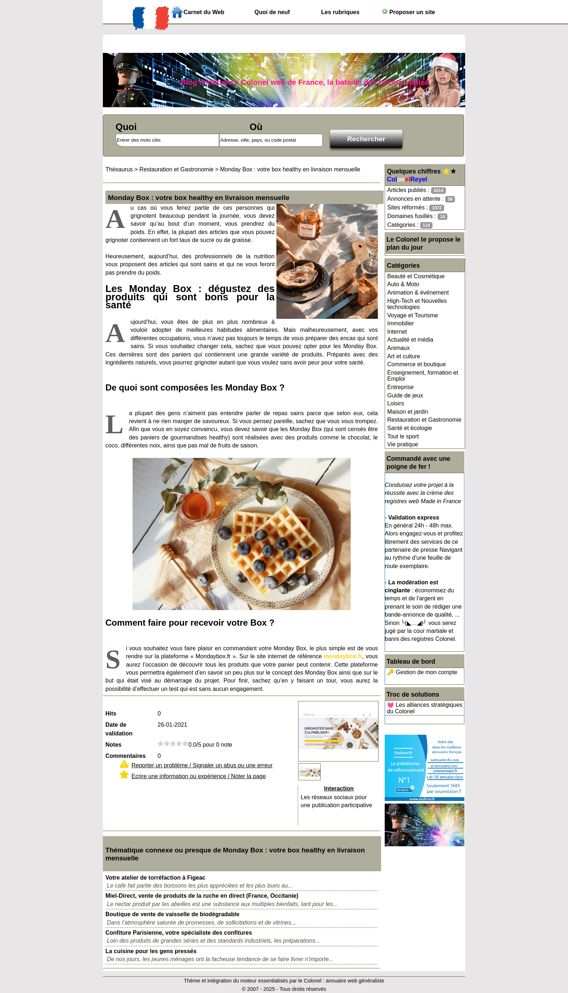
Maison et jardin (407, 412)
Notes (113, 745)
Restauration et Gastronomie (424, 420)
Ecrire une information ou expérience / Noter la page (198, 776)
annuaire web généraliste (355, 981)
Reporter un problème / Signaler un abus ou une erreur (202, 765)
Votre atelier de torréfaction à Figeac (155, 878)
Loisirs (395, 403)
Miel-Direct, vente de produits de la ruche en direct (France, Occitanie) (201, 896)
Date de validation (119, 729)
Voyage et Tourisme (412, 315)
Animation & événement (418, 292)
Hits (110, 713)
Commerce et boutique (416, 364)
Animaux (398, 348)
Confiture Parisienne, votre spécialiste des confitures (178, 933)
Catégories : (410, 225)
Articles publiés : (416, 190)
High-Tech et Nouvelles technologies (417, 304)
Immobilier (400, 323)
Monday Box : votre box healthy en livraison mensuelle (290, 169)
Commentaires (125, 756)
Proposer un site (408, 11)
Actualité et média (410, 340)
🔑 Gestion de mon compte (422, 672)
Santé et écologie (409, 428)
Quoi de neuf (272, 12)
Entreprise (400, 387)
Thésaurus (119, 169)
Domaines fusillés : (417, 216)
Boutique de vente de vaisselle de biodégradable (172, 914)
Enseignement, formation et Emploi (422, 376)
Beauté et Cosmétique (415, 276)
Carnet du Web (204, 12)
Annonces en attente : (421, 199)
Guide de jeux (405, 395)
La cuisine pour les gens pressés (151, 951)
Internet (397, 332)
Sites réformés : (415, 207)
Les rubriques (340, 12)
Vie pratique (402, 444)
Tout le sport (403, 436)
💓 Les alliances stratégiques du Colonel (425, 708)
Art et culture (403, 356)
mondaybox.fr (343, 656)
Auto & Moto (403, 284)
